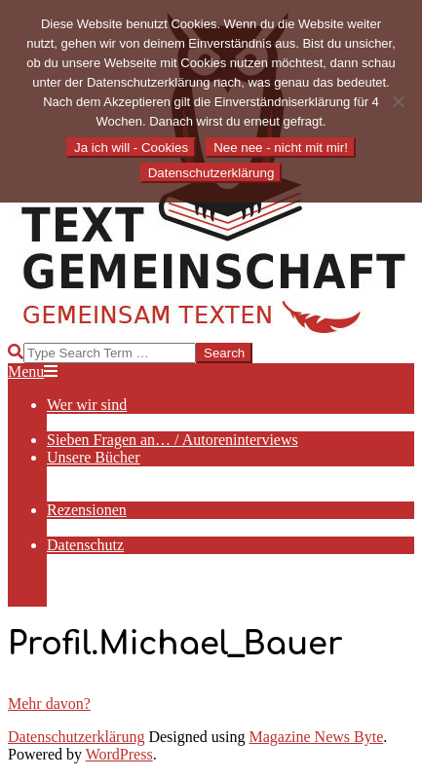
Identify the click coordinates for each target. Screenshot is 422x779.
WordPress (119, 754)
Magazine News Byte (316, 736)
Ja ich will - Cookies (131, 147)
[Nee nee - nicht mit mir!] (397, 101)
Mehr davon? (49, 703)
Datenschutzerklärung (76, 736)
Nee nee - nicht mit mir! (280, 147)
